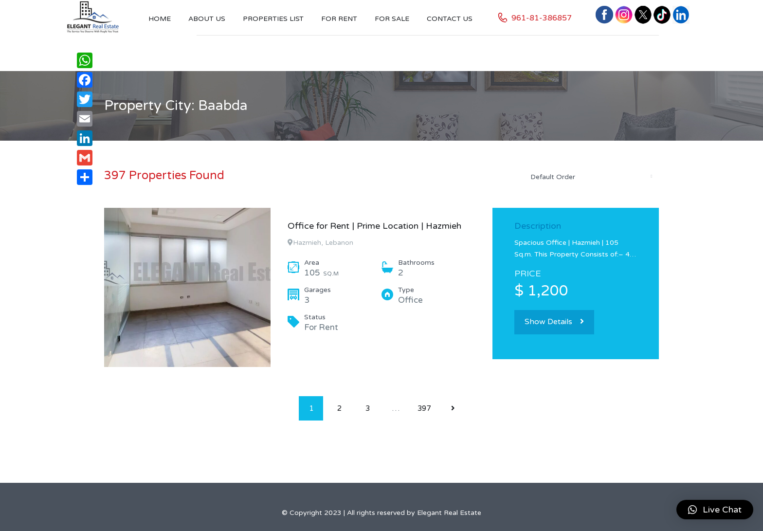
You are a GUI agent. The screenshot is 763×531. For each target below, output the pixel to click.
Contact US (449, 19)
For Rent (339, 19)
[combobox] (591, 176)
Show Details (554, 322)
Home (159, 19)
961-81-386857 (541, 18)
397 (424, 408)
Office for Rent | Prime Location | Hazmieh (374, 225)
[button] (714, 509)
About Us (206, 19)
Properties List (273, 19)
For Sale (392, 19)
